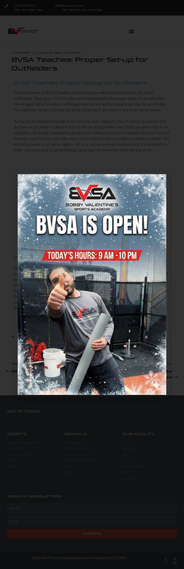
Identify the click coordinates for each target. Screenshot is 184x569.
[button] (162, 178)
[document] (92, 284)
